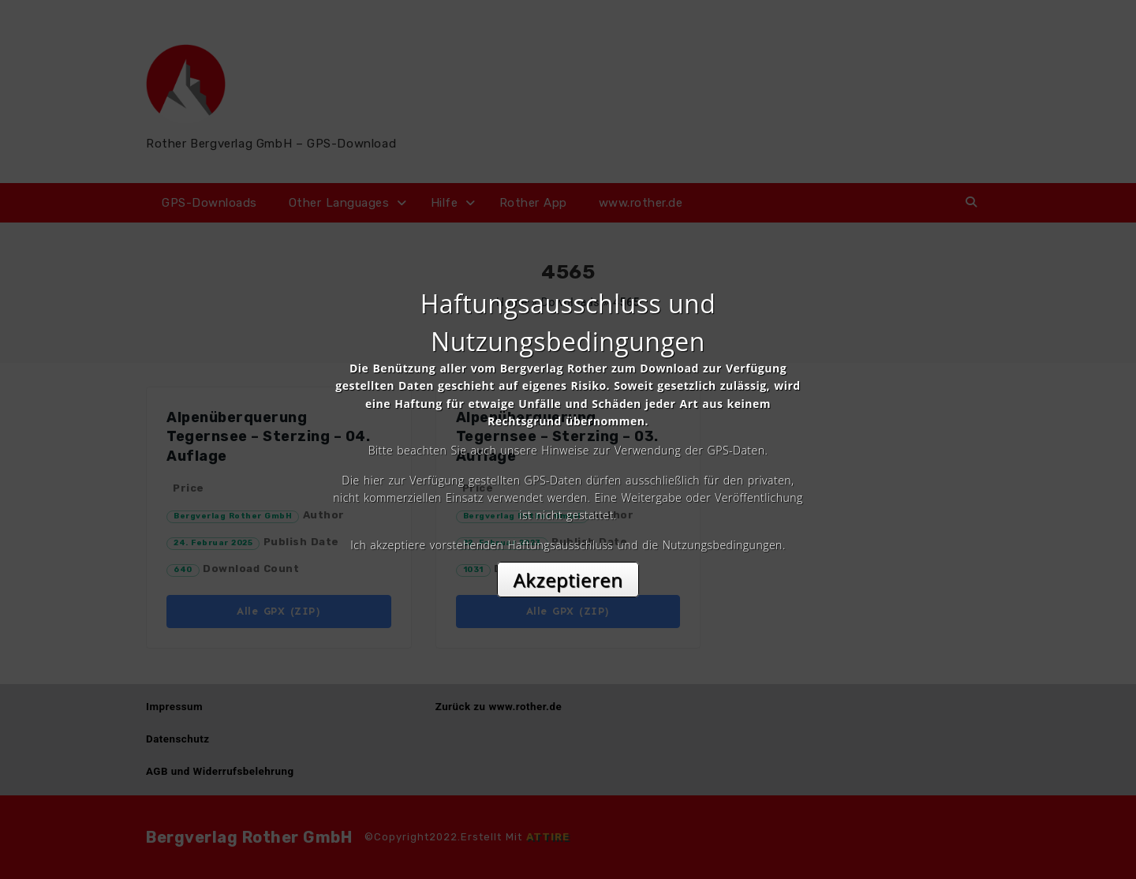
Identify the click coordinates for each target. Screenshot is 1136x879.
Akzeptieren (568, 580)
